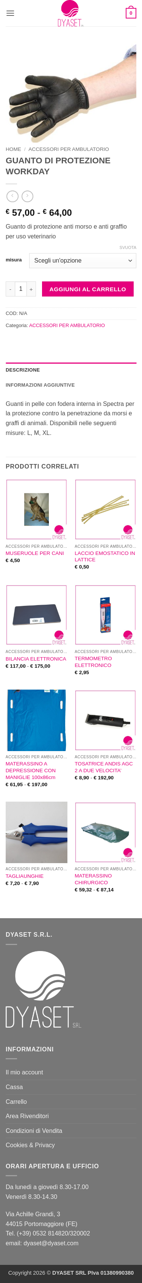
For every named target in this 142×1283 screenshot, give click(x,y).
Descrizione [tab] (23, 370)
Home (13, 149)
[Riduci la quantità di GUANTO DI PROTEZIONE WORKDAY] (10, 289)
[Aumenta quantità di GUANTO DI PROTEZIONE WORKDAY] (31, 289)
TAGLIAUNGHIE (25, 876)
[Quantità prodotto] (21, 289)
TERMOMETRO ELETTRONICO (93, 662)
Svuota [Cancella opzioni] (128, 247)
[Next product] (12, 196)
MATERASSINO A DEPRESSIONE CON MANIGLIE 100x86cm (31, 770)
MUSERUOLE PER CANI (35, 553)
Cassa (14, 1087)
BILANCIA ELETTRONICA (36, 659)
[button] (10, 13)
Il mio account (24, 1072)
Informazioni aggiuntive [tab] (40, 385)
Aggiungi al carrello (88, 289)
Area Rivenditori (27, 1116)
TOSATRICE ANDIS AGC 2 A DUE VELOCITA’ (104, 767)
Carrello (16, 1102)
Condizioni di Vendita (34, 1131)
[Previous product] (27, 196)
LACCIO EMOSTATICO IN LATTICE (105, 556)
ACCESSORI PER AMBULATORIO (68, 149)
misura (14, 260)
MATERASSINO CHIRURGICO (93, 879)
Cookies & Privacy (30, 1145)
